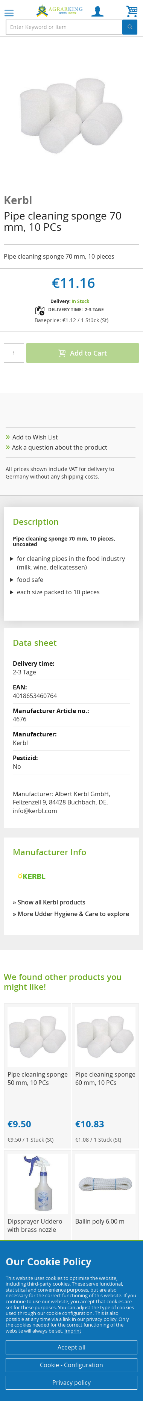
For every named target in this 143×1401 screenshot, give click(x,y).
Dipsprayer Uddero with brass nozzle (35, 1225)
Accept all (71, 1347)
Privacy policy (71, 1382)
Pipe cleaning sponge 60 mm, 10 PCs (105, 1078)
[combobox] (71, 27)
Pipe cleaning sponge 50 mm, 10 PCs (38, 1078)
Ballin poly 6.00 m (100, 1221)
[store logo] (60, 10)
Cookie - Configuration (71, 1365)
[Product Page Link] (38, 1064)
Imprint (72, 1330)
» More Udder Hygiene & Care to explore (71, 914)
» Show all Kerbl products (49, 902)
